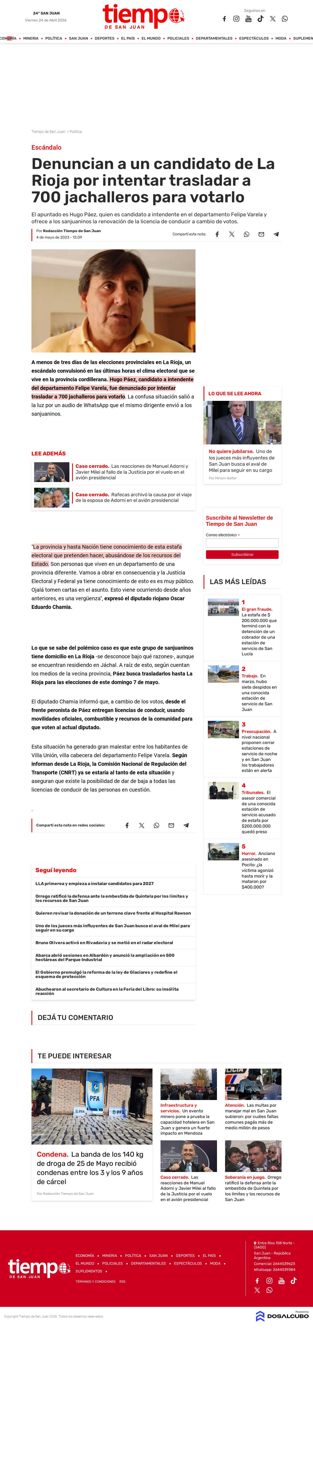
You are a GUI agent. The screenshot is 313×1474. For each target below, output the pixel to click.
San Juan (78, 38)
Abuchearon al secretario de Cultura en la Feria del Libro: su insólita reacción (107, 991)
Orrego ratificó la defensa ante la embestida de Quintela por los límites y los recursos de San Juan (111, 898)
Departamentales (214, 38)
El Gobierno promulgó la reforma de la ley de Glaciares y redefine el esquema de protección (106, 974)
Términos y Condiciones (95, 1282)
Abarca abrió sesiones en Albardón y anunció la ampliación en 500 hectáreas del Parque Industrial (105, 957)
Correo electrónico (223, 535)
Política (53, 38)
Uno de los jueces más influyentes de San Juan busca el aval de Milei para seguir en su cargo (112, 928)
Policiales (178, 38)
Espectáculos (254, 38)
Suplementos (89, 1271)
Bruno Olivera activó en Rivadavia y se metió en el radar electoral (104, 942)
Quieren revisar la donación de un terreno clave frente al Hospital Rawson (113, 913)
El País (128, 38)
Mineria (31, 38)
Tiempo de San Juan (48, 132)
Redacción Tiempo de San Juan (72, 231)
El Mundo (151, 38)
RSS (122, 1282)
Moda (281, 38)
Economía (85, 1255)
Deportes (105, 38)
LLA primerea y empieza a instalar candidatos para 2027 (94, 883)
